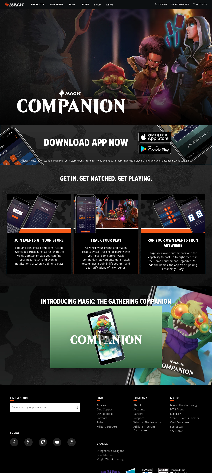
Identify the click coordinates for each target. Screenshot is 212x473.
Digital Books (105, 414)
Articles (101, 405)
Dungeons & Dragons (110, 451)
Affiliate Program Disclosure (144, 428)
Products (37, 4)
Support (138, 418)
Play (72, 4)
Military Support (107, 426)
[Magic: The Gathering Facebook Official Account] (14, 442)
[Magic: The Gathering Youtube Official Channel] (57, 442)
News (109, 4)
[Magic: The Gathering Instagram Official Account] (71, 442)
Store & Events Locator (184, 418)
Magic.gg (175, 414)
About (137, 405)
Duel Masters (105, 455)
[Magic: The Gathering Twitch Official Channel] (43, 442)
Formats (102, 418)
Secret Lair (177, 426)
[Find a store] (76, 407)
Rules (100, 422)
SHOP (97, 4)
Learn (85, 4)
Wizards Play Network (147, 422)
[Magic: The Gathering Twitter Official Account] (28, 442)
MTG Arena (57, 4)
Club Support (105, 409)
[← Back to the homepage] (14, 4)
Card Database (180, 4)
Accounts (200, 4)
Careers (138, 414)
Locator (161, 4)
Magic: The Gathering (183, 405)
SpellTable (176, 431)
